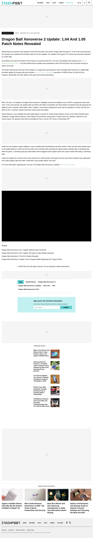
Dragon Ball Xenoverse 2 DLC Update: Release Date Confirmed (24, 250)
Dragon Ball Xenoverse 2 (47, 282)
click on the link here (67, 165)
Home (24, 523)
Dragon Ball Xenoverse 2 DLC (28, 289)
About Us (4, 530)
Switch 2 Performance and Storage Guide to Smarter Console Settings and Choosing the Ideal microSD (79, 508)
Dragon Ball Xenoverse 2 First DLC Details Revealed (20, 256)
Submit (66, 307)
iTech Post (26, 266)
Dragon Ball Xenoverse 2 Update (29, 285)
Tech (48, 2)
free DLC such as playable (44, 72)
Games (61, 2)
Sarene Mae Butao (7, 33)
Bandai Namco (31, 282)
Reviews (40, 2)
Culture (60, 523)
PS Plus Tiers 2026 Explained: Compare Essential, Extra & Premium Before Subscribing (40, 390)
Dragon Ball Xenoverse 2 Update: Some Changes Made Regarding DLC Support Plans (32, 259)
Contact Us (11, 530)
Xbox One (46, 285)
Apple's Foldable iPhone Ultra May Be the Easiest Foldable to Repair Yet (12, 506)
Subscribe (69, 2)
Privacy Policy (30, 530)
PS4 (53, 285)
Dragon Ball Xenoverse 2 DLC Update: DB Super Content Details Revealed (28, 253)
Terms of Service (20, 530)
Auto (54, 2)
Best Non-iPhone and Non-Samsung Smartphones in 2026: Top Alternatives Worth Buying (56, 508)
